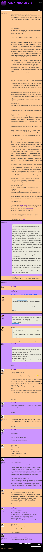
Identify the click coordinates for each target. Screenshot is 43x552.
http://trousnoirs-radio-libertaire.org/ (16, 337)
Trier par (24, 543)
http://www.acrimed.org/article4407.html (30, 208)
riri (1, 286)
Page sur (37, 10)
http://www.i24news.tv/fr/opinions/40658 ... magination (16, 363)
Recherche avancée (40, 2)
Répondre (2, 10)
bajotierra (2, 343)
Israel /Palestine (3, 9)
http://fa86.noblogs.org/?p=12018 (14, 222)
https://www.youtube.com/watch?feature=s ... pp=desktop (16, 207)
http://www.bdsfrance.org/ (23, 219)
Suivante (41, 543)
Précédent (2, 543)
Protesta (12, 291)
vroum (12, 327)
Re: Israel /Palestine (13, 286)
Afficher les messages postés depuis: (17, 543)
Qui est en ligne (2, 547)
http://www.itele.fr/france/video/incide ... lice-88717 (24, 205)
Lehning (2, 372)
